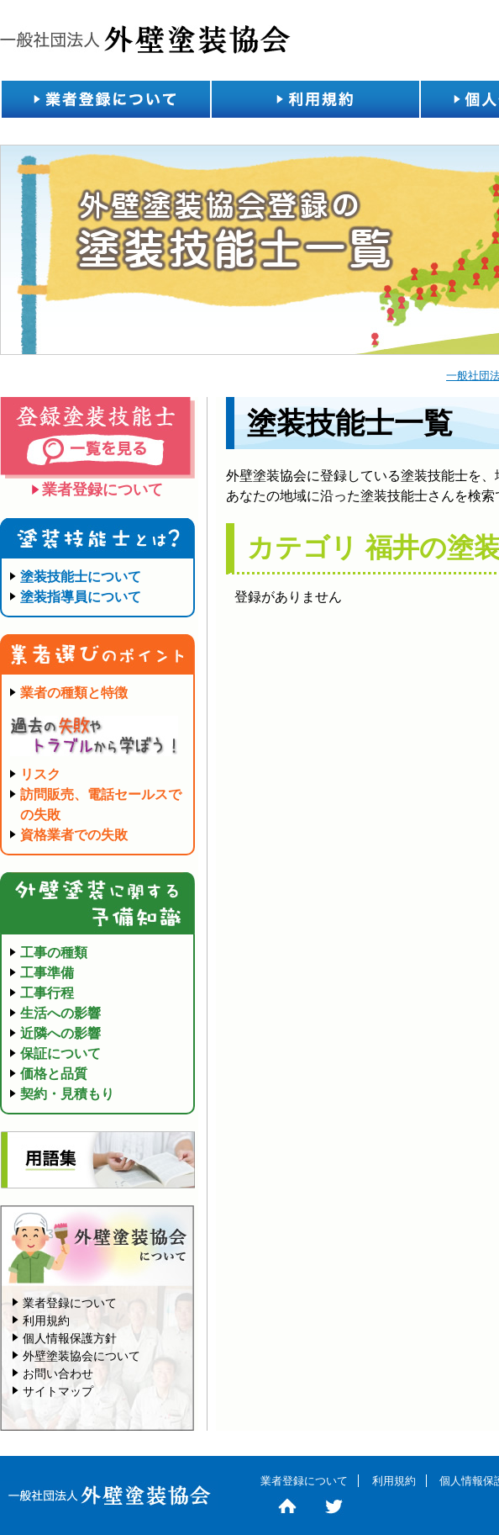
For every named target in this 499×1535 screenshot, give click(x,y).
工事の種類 (53, 952)
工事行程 (47, 993)
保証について (60, 1053)
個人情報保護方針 (70, 1338)
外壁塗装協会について (81, 1356)
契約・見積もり (67, 1094)
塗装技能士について (80, 576)
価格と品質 (53, 1074)
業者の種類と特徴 (74, 692)
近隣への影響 (60, 1033)
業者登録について (105, 99)
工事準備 (47, 973)
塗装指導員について (80, 597)
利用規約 (314, 99)
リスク (40, 774)
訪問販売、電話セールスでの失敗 (100, 804)
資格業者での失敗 (74, 835)
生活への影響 (60, 1013)
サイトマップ (58, 1391)
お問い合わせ (58, 1373)
